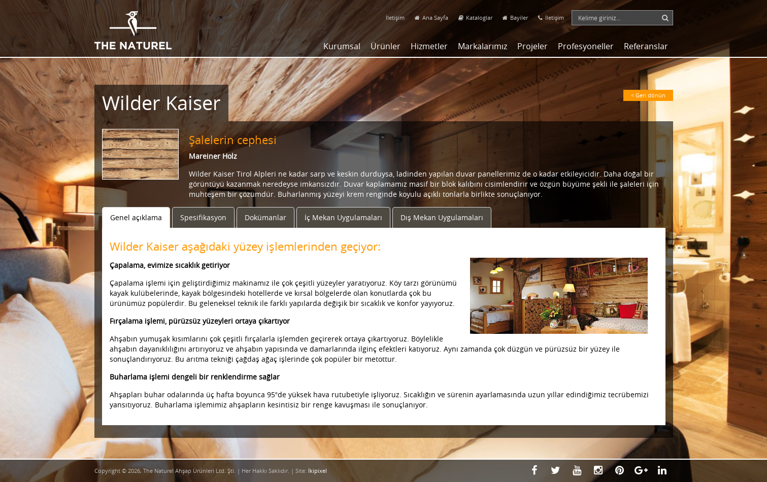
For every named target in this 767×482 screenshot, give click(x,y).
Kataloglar (475, 17)
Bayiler (515, 17)
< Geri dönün (648, 95)
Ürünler (386, 46)
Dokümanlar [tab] (265, 217)
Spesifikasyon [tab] (203, 217)
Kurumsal (341, 46)
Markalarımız (482, 46)
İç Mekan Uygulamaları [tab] (343, 217)
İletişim (395, 17)
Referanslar (646, 46)
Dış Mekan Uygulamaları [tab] (442, 217)
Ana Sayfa (431, 17)
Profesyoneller (586, 46)
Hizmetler (429, 46)
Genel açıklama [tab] (136, 217)
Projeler (532, 46)
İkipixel (317, 470)
